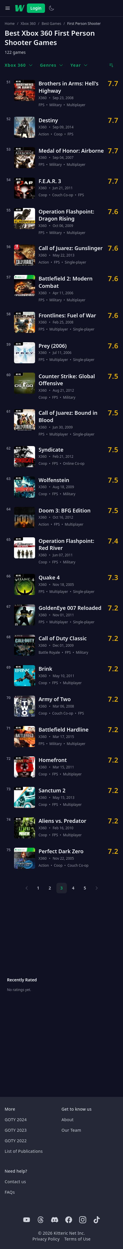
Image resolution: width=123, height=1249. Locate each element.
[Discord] (54, 1219)
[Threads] (40, 1219)
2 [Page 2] (49, 888)
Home (10, 23)
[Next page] (96, 888)
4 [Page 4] (73, 888)
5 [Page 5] (85, 888)
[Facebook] (68, 1219)
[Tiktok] (96, 1219)
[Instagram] (82, 1219)
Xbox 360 (28, 23)
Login (35, 8)
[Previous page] (26, 888)
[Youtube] (26, 1219)
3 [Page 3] (61, 888)
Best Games (51, 23)
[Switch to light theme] (51, 8)
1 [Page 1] (38, 888)
